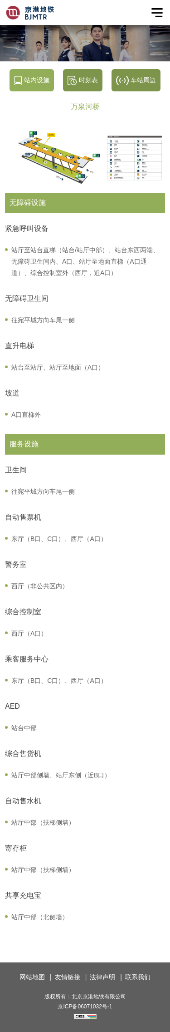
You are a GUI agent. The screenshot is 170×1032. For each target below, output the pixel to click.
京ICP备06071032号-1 (85, 1006)
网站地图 (32, 977)
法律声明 (102, 977)
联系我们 (138, 977)
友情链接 (67, 977)
